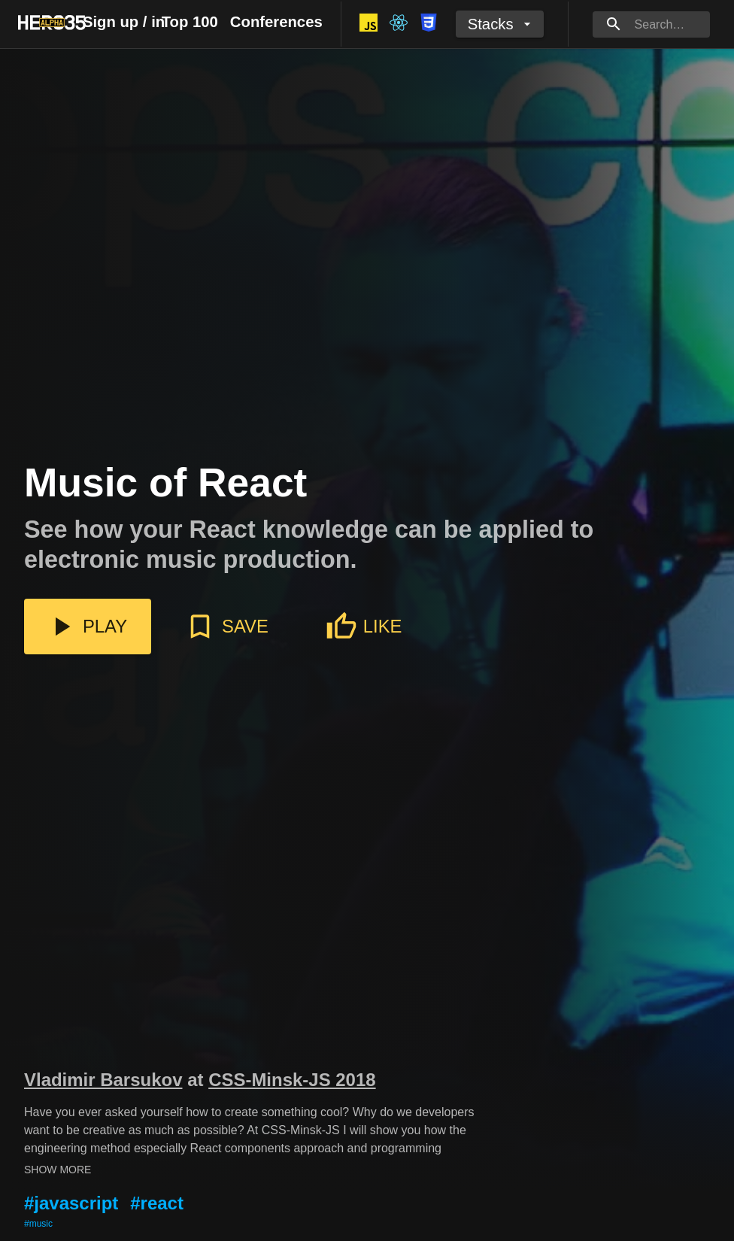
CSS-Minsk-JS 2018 (291, 1080)
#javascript (71, 1203)
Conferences (276, 22)
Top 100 (190, 22)
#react (157, 1203)
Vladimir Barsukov (103, 1080)
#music (38, 1223)
